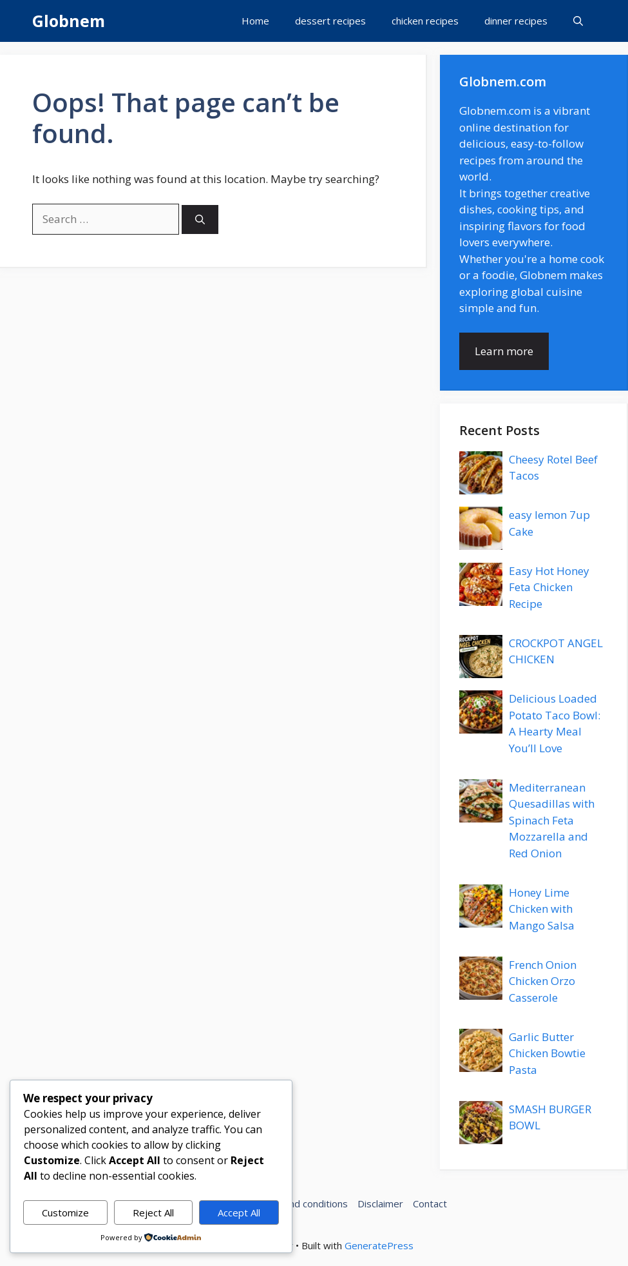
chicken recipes (425, 20)
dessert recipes (330, 20)
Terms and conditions (300, 1203)
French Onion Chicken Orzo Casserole (542, 981)
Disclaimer (380, 1203)
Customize (65, 1212)
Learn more (504, 351)
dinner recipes (515, 20)
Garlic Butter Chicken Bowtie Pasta (547, 1053)
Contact (430, 1203)
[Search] (200, 219)
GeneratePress (379, 1245)
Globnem (68, 21)
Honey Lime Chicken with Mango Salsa (542, 909)
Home (255, 20)
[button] (578, 21)
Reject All (153, 1212)
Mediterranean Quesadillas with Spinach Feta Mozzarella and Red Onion (552, 820)
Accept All (239, 1212)
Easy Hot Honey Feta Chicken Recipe (549, 587)
